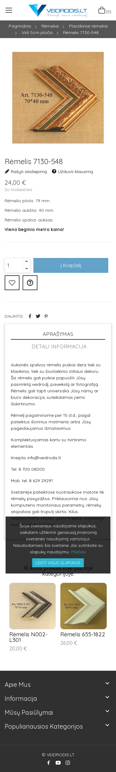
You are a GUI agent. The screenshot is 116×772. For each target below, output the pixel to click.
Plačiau (78, 552)
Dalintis (30, 316)
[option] (58, 98)
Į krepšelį (71, 265)
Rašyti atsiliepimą (26, 172)
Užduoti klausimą (72, 171)
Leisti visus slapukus (58, 562)
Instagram (67, 762)
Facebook (48, 762)
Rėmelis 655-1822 (82, 634)
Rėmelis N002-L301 (28, 637)
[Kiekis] (14, 265)
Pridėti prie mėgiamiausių (12, 282)
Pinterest (46, 316)
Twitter (38, 316)
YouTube (58, 762)
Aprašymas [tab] (58, 334)
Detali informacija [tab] (59, 346)
